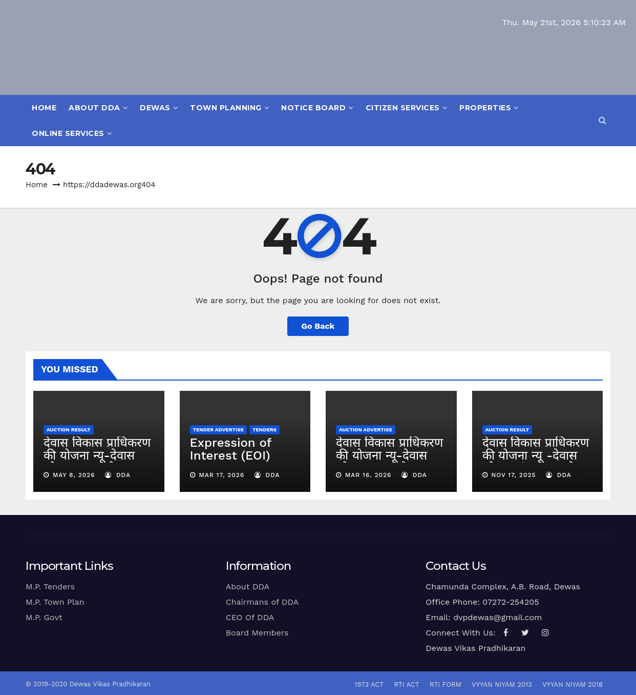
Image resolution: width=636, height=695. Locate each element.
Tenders (264, 429)
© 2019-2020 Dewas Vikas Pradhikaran (88, 684)
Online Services (72, 133)
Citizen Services (407, 107)
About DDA (98, 107)
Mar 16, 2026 (368, 475)
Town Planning (229, 107)
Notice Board (317, 107)
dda (118, 475)
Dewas (159, 107)
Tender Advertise (218, 429)
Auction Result (69, 429)
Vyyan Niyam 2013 (502, 684)
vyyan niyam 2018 (572, 684)
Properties (489, 107)
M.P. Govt (44, 617)
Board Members (257, 633)
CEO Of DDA (250, 617)
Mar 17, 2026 (221, 475)
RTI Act (406, 684)
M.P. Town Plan (55, 602)
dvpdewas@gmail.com (497, 617)
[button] (602, 120)
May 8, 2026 (74, 475)
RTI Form (445, 684)
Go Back (318, 326)
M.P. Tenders (50, 586)
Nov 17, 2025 (513, 475)
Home (44, 107)
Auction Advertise (365, 429)
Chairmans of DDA (262, 602)
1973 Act (369, 684)
